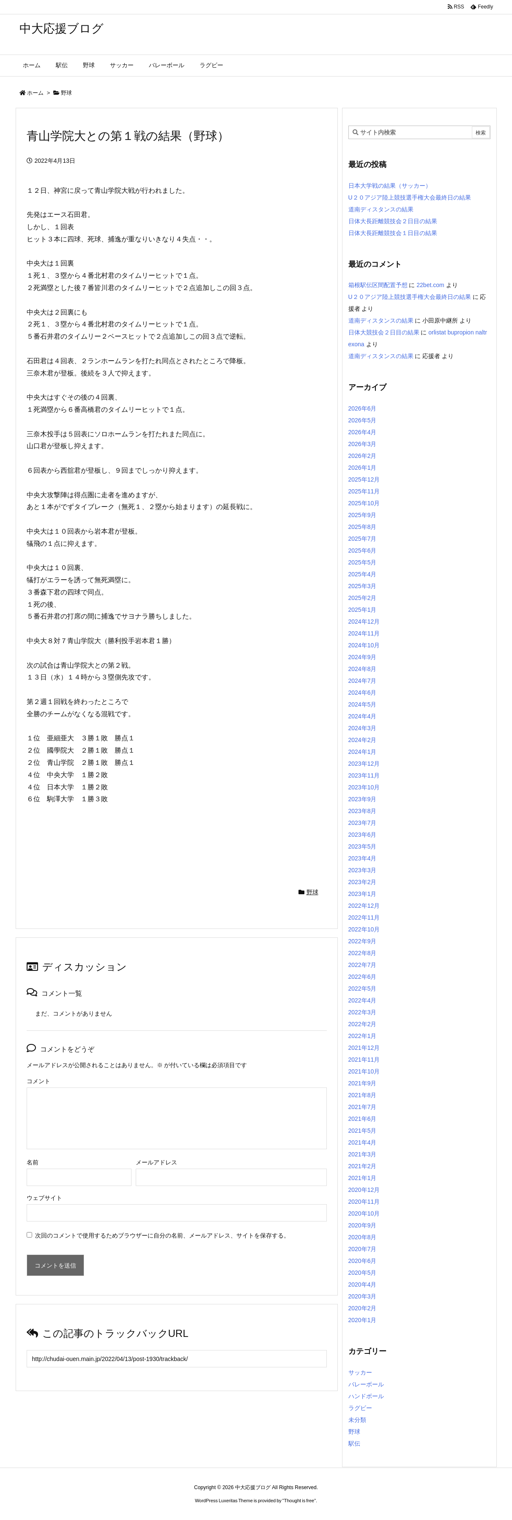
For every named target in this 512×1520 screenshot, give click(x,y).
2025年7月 (362, 538)
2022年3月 (362, 1012)
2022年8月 (362, 953)
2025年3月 (362, 586)
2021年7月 (362, 1107)
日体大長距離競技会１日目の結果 (392, 233)
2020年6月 (362, 1260)
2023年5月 (362, 846)
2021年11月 (364, 1059)
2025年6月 (362, 550)
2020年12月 (364, 1189)
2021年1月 (362, 1178)
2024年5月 (362, 704)
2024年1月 (362, 751)
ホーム (35, 93)
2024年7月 (362, 680)
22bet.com (430, 285)
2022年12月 (364, 905)
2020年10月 (364, 1213)
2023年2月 (362, 882)
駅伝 (354, 1443)
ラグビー (360, 1408)
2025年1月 (362, 609)
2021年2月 (362, 1166)
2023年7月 (362, 822)
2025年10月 (364, 503)
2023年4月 (362, 858)
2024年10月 (364, 645)
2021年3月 (362, 1154)
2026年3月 (362, 444)
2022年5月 (362, 988)
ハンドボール (366, 1396)
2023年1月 (362, 893)
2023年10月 (364, 787)
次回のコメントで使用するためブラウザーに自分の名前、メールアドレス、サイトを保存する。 (162, 1235)
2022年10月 (364, 929)
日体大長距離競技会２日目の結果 (392, 221)
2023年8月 (362, 811)
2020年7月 (362, 1249)
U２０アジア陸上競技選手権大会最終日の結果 (409, 197)
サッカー (360, 1372)
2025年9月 (362, 515)
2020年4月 (362, 1284)
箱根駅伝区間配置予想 (378, 285)
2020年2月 (362, 1308)
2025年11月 (364, 491)
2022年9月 (362, 941)
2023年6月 (362, 834)
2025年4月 (362, 574)
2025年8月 (362, 526)
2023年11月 (364, 775)
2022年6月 (362, 976)
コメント (38, 1081)
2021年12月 (364, 1047)
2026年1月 (362, 467)
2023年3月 (362, 870)
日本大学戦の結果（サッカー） (389, 185)
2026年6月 (362, 408)
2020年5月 (362, 1272)
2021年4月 (362, 1142)
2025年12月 (364, 479)
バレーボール (366, 1384)
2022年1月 (362, 1036)
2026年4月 (362, 432)
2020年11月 (364, 1201)
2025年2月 (362, 597)
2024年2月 (362, 740)
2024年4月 (362, 716)
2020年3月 (362, 1296)
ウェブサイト (44, 1197)
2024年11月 (364, 633)
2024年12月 (364, 621)
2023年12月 (364, 763)
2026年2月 (362, 455)
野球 (66, 93)
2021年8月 (362, 1095)
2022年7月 (362, 964)
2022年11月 (364, 917)
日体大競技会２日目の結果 (383, 332)
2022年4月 (362, 1000)
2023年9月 (362, 799)
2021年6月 (362, 1118)
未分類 (357, 1419)
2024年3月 (362, 728)
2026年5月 (362, 420)
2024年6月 (362, 692)
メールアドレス (156, 1162)
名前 (32, 1162)
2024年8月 (362, 669)
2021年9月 (362, 1083)
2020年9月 (362, 1225)
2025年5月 (362, 562)
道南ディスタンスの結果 (380, 209)
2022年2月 (362, 1024)
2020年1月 (362, 1320)
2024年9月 (362, 657)
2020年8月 (362, 1237)
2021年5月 (362, 1130)
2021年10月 (364, 1071)
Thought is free (299, 1500)
